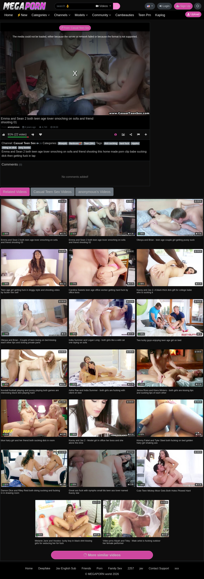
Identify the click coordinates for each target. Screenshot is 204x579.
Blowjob (63, 143)
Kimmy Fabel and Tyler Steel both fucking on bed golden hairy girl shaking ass (165, 441)
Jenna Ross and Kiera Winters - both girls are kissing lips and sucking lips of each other (165, 391)
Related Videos (15, 192)
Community (101, 15)
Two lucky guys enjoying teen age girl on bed (159, 340)
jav (141, 568)
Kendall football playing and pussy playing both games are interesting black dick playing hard (30, 391)
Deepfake (44, 568)
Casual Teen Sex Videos (53, 192)
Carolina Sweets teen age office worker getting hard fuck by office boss (98, 291)
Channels (62, 15)
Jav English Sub (66, 568)
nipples (135, 143)
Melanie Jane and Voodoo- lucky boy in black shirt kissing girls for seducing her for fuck (63, 541)
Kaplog (160, 15)
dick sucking (110, 143)
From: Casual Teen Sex (75, 27)
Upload (193, 14)
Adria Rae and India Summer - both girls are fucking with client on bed (97, 391)
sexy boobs (24, 147)
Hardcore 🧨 (75, 143)
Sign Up (183, 6)
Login (164, 6)
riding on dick (9, 147)
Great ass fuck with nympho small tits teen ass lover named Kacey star (98, 491)
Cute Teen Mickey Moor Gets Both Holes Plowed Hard (164, 490)
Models (81, 15)
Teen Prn (144, 15)
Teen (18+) (89, 143)
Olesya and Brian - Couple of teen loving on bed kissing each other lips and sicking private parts (28, 341)
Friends (86, 568)
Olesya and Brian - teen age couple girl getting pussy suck (166, 240)
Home (8, 15)
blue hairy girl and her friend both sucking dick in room (28, 440)
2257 (131, 568)
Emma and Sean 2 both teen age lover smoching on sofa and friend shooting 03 (29, 241)
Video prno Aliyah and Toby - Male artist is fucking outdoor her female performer (131, 541)
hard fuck (124, 143)
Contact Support (159, 568)
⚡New (22, 15)
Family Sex (115, 568)
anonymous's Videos (94, 192)
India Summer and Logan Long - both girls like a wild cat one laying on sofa (97, 341)
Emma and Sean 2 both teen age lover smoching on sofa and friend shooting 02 (97, 241)
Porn (100, 568)
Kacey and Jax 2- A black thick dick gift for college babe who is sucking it (164, 291)
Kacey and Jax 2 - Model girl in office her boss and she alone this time (96, 441)
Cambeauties (124, 15)
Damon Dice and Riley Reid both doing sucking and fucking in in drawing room (30, 491)
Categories (41, 15)
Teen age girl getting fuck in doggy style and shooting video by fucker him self (30, 291)
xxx (177, 568)
